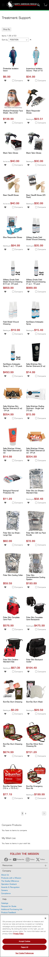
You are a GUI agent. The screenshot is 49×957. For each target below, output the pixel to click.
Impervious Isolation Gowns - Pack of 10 (34, 69)
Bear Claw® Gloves (11, 195)
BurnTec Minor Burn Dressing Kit (34, 745)
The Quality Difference (10, 881)
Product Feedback (8, 912)
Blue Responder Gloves (12, 237)
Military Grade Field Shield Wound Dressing (35, 238)
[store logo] (22, 5)
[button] (5, 80)
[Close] (45, 918)
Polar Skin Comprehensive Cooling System (35, 577)
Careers (4, 890)
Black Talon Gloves (10, 153)
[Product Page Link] (13, 66)
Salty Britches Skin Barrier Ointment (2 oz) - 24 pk (12, 408)
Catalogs (4, 903)
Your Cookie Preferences (24, 953)
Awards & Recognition (10, 887)
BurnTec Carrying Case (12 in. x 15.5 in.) (12, 787)
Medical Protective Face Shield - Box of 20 (13, 112)
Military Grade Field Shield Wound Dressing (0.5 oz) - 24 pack (12, 282)
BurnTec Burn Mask (34, 702)
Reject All (24, 947)
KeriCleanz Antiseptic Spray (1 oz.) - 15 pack (12, 365)
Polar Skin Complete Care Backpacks (34, 618)
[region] (24, 936)
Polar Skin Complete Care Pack (11, 618)
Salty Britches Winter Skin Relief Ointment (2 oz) (12, 450)
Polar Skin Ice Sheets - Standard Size (35, 492)
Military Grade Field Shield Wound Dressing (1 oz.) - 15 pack (35, 282)
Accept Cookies (24, 941)
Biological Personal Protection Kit (10, 492)
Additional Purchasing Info (11, 909)
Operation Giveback (9, 884)
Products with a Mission (11, 878)
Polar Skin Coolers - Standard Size (11, 661)
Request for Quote (8, 906)
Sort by (5, 40)
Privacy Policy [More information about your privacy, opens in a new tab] (18, 934)
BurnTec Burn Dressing (12, 702)
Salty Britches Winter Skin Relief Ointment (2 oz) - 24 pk (35, 450)
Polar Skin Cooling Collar (13, 575)
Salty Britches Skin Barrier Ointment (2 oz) (35, 365)
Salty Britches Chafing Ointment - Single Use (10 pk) (35, 408)
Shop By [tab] (6, 29)
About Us (5, 875)
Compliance (6, 893)
